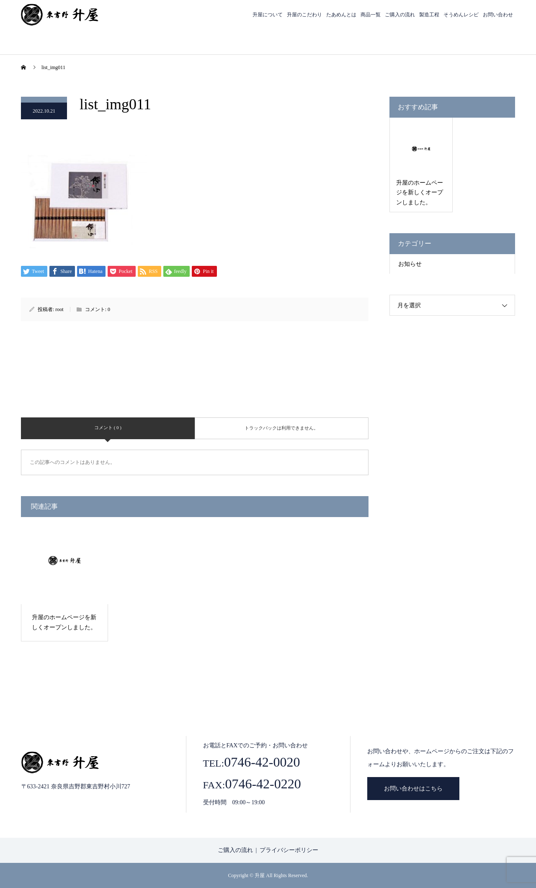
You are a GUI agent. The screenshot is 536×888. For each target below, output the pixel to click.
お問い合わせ (498, 15)
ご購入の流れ (400, 15)
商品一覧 (371, 15)
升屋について (268, 15)
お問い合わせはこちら (413, 788)
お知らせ (410, 264)
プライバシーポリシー (289, 850)
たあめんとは (341, 15)
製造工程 (429, 15)
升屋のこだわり (304, 15)
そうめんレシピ (461, 15)
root (59, 309)
